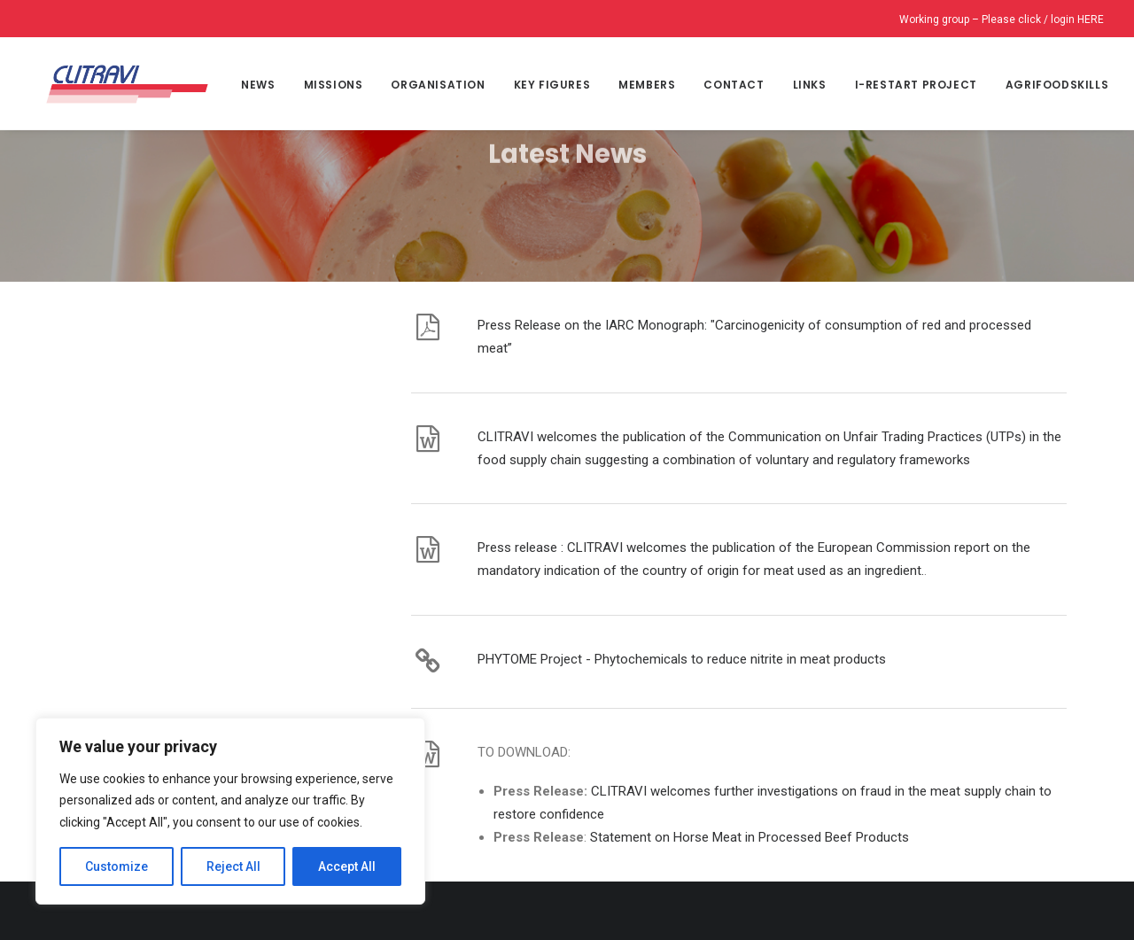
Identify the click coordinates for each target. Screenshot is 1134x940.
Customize (116, 866)
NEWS (253, 84)
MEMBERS (642, 84)
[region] (230, 811)
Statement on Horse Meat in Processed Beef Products (749, 747)
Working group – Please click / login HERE (1001, 19)
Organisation (433, 84)
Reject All (233, 866)
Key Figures (547, 84)
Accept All (347, 866)
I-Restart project (911, 84)
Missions (328, 84)
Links (804, 84)
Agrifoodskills (1052, 84)
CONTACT (729, 84)
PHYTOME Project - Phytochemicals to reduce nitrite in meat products (682, 569)
